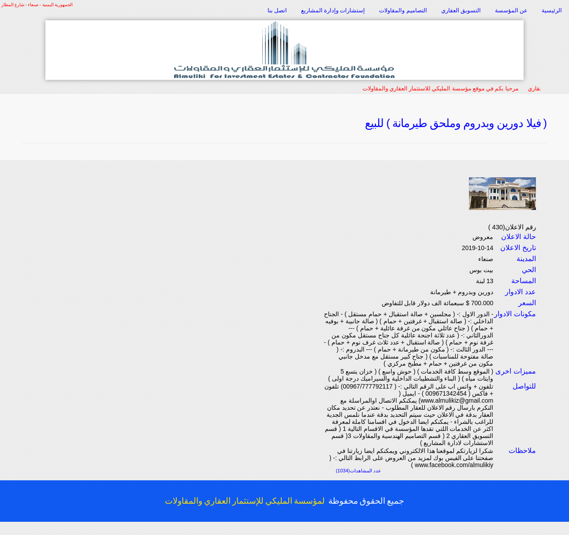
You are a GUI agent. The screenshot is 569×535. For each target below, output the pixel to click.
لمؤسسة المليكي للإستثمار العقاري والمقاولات (245, 501)
